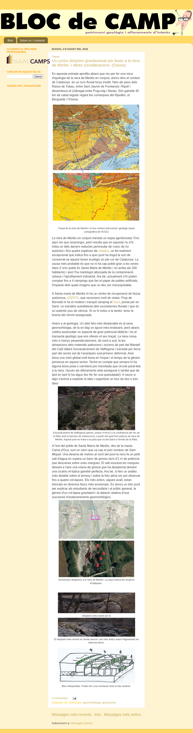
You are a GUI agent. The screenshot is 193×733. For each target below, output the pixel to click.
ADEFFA (73, 297)
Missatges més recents (71, 714)
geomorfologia (92, 702)
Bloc (10, 40)
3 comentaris (60, 698)
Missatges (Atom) (81, 723)
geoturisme (109, 702)
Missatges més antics (122, 714)
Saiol (116, 302)
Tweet (55, 56)
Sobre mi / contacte (32, 40)
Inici (97, 714)
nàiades (103, 250)
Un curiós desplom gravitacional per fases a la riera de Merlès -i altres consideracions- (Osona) (96, 63)
